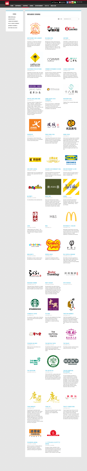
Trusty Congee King (69, 406)
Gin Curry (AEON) (32, 169)
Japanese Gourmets (12, 25)
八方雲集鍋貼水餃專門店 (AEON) (52, 443)
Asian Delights (11, 19)
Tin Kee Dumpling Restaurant (68, 371)
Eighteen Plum (67, 99)
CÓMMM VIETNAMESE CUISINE (53, 69)
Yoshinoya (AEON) (32, 442)
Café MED (65, 38)
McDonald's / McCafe (69, 226)
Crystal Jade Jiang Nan (33, 99)
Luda (28, 226)
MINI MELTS (30, 254)
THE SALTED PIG (49, 370)
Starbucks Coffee (32, 314)
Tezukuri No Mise (32, 343)
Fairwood (30, 134)
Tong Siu (47, 406)
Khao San (48, 196)
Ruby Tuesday (49, 283)
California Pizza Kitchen (34, 69)
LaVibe (65, 196)
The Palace (66, 343)
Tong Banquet (31, 406)
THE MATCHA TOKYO (50, 343)
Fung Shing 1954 (50, 134)
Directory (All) (11, 17)
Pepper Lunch (49, 254)
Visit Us (47, 6)
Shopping (25, 6)
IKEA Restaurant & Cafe (69, 169)
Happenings (18, 6)
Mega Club (53, 6)
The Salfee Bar (31, 370)
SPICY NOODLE (67, 283)
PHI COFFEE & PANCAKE (69, 254)
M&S (46, 226)
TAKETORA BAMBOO (68, 314)
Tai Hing (47, 314)
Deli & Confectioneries (13, 23)
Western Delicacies (12, 27)
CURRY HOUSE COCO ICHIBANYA (50, 99)
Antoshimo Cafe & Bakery (34, 38)
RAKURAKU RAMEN (32, 283)
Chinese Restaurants (13, 21)
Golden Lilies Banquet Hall (53, 169)
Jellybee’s (29, 196)
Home (12, 6)
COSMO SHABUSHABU (68, 69)
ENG (81, 2)
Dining (31, 6)
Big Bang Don (49, 38)
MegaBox (7, 3)
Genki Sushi (66, 134)
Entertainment (39, 6)
